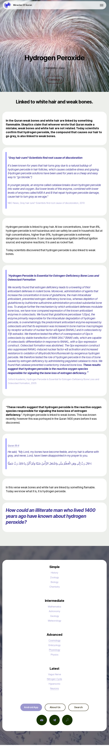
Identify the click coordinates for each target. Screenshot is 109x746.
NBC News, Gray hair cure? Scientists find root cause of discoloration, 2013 (53, 203)
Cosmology (54, 641)
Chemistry (54, 587)
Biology (54, 582)
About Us (55, 708)
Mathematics (55, 607)
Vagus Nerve (54, 674)
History (54, 573)
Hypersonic (54, 684)
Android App (28, 708)
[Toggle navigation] (101, 5)
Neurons (54, 689)
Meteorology (54, 621)
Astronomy (54, 611)
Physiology (54, 650)
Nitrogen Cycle (54, 679)
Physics (54, 655)
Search (81, 708)
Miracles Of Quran (22, 5)
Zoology (54, 577)
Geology (54, 616)
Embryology (54, 645)
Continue (54, 80)
